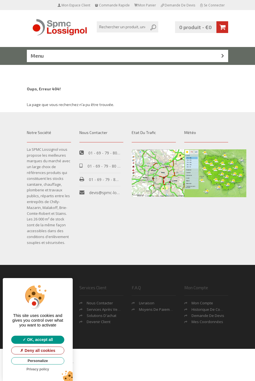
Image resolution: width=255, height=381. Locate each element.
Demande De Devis (208, 315)
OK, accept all (38, 339)
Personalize (38, 361)
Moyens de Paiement (157, 309)
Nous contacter (100, 302)
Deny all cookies (37, 350)
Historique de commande (213, 309)
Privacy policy (38, 369)
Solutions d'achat (101, 315)
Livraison (146, 302)
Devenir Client (98, 321)
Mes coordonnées (207, 321)
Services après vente (105, 309)
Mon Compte (202, 302)
